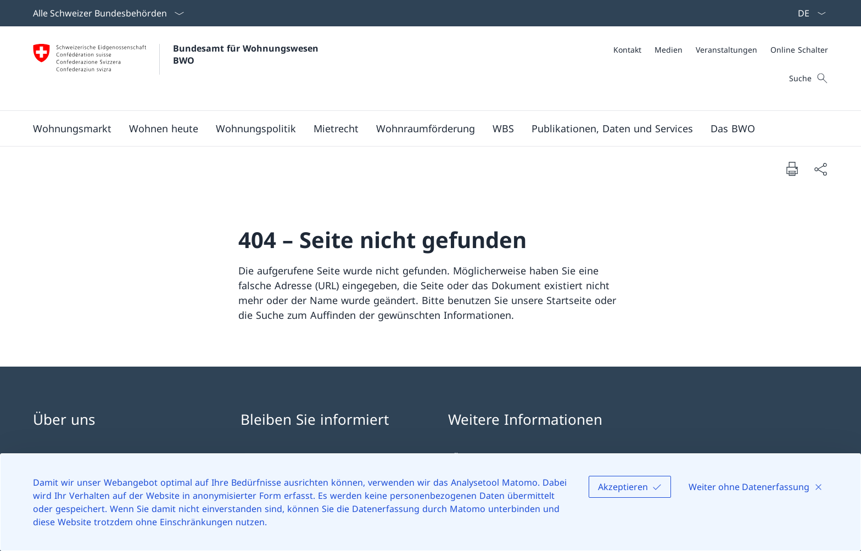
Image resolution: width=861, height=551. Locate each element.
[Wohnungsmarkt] (72, 128)
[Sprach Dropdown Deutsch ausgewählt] (808, 13)
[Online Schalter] (799, 49)
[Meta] (721, 49)
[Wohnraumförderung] (425, 128)
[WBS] (503, 128)
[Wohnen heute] (163, 128)
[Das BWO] (733, 128)
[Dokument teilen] (820, 168)
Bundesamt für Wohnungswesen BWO (247, 54)
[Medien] (668, 49)
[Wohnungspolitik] (256, 128)
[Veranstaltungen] (726, 49)
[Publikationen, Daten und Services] (612, 128)
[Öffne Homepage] (177, 68)
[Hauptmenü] (421, 128)
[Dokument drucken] (792, 168)
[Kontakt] (627, 49)
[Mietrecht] (336, 128)
